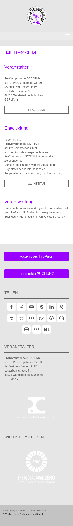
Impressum (8, 510)
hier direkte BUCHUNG (37, 274)
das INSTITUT (36, 183)
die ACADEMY (36, 109)
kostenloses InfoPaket (37, 256)
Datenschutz (22, 510)
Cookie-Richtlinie (38, 510)
